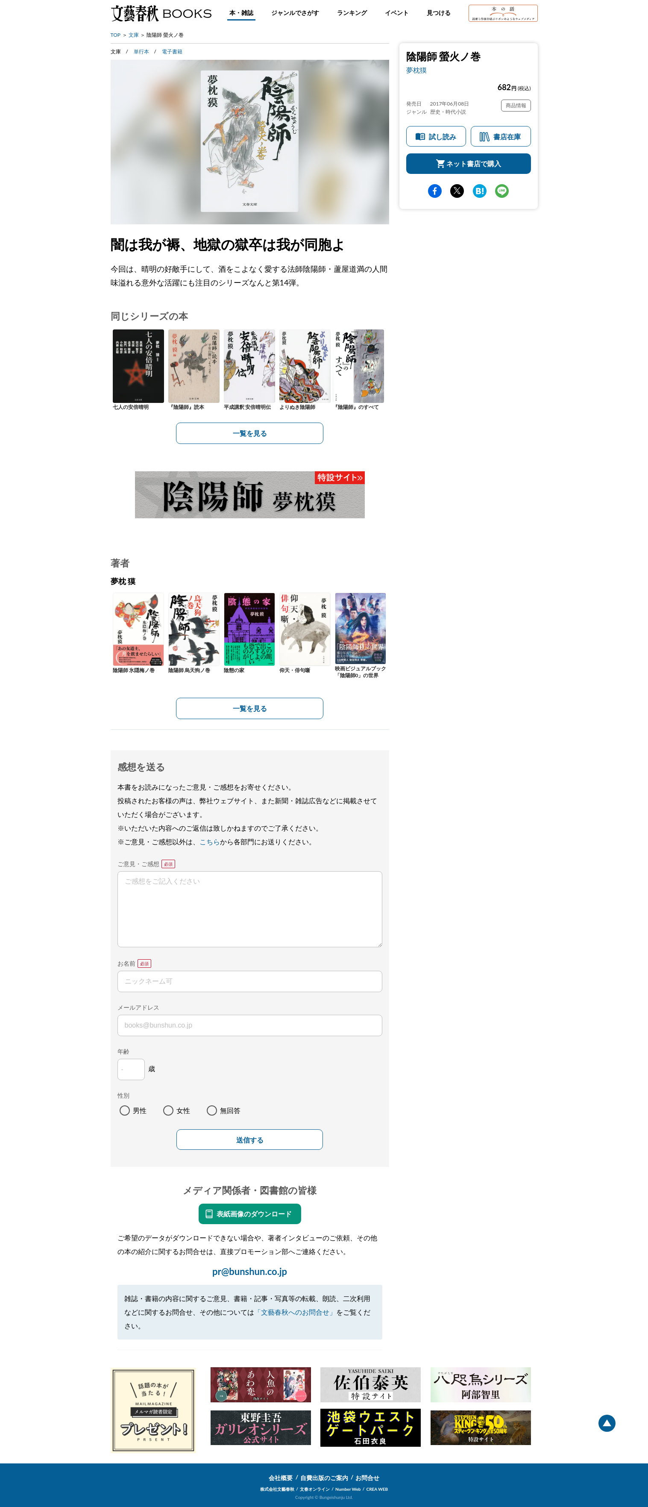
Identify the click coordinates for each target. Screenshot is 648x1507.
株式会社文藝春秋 (277, 1489)
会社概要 (281, 1477)
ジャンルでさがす (295, 12)
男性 (140, 1110)
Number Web (348, 1489)
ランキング (352, 12)
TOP (116, 35)
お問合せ (367, 1477)
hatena (480, 191)
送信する (250, 1140)
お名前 (126, 963)
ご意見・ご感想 (138, 863)
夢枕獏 (416, 70)
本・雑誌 (241, 12)
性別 (123, 1095)
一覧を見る (250, 433)
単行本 (141, 51)
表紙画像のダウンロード (254, 1214)
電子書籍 (172, 51)
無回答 (230, 1110)
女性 (183, 1110)
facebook (435, 191)
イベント (397, 12)
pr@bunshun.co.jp (249, 1271)
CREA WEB (377, 1489)
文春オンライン (315, 1489)
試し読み (442, 136)
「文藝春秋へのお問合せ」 (295, 1312)
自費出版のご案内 (324, 1477)
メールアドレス (138, 1007)
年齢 (123, 1051)
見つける (439, 12)
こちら (209, 841)
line (502, 191)
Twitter (457, 191)
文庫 (134, 35)
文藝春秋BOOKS (161, 13)
